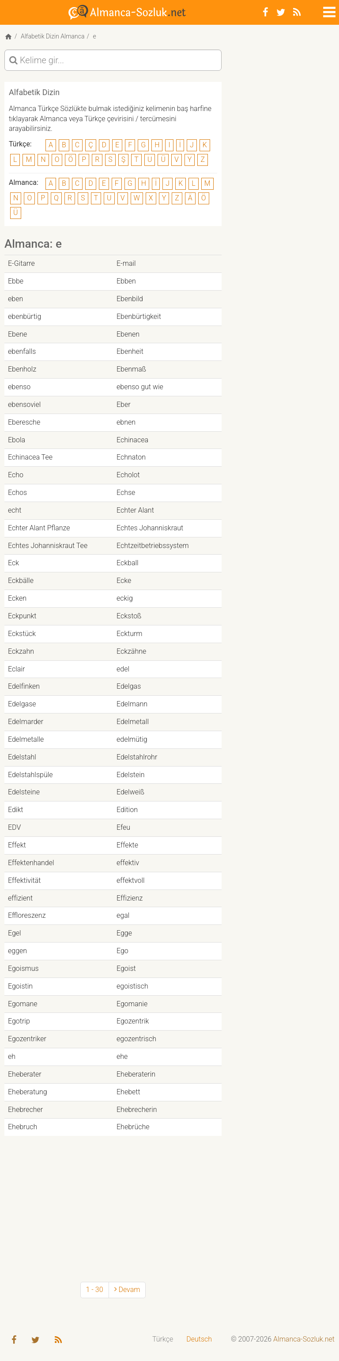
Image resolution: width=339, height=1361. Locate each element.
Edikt (15, 809)
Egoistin (20, 986)
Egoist (126, 968)
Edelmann (132, 704)
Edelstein (131, 775)
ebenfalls (22, 351)
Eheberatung (27, 1092)
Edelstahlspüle (30, 775)
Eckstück (22, 633)
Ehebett (128, 1092)
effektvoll (131, 880)
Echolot (128, 475)
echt (14, 510)
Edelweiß (130, 792)
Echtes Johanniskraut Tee (47, 545)
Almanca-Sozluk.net (304, 1339)
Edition (127, 809)
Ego (122, 951)
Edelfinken (24, 686)
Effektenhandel (31, 863)
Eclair (16, 669)
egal (123, 915)
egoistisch (132, 986)
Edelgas (129, 686)
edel (123, 669)
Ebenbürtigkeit (139, 316)
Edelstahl (22, 757)
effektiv (128, 863)
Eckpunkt (22, 616)
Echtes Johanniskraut (150, 528)
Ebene (17, 334)
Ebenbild (130, 299)
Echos (17, 492)
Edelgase (22, 704)
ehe (122, 1056)
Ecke (124, 580)
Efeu (123, 827)
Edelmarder (25, 721)
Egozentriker (27, 1039)
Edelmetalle (26, 739)
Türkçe (162, 1339)
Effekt (17, 845)
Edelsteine (24, 792)
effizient (20, 898)
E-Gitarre (21, 263)
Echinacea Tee (30, 457)
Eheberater (24, 1074)
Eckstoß (129, 616)
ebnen (126, 422)
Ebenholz (22, 369)
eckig (125, 598)
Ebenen (128, 334)
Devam (127, 1289)
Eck (13, 563)
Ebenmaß (131, 369)
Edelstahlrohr (137, 757)
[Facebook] (265, 12)
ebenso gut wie (140, 387)
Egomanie (132, 1004)
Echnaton (131, 457)
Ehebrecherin (137, 1109)
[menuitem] (163, 1339)
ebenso (19, 387)
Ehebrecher (25, 1109)
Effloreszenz (26, 915)
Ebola (16, 440)
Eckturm (130, 633)
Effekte (127, 845)
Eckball (128, 563)
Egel (14, 933)
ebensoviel (24, 404)
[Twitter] (280, 12)
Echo (15, 475)
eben (15, 299)
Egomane (23, 1004)
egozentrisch (136, 1039)
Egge (124, 933)
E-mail (126, 263)
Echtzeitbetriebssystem (153, 545)
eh (11, 1056)
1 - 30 (94, 1289)
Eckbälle (21, 580)
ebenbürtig (24, 316)
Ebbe (15, 281)
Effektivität (24, 880)
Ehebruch (22, 1127)
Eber (124, 404)
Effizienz (130, 898)
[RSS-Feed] (297, 12)
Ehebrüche (133, 1127)
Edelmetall (133, 721)
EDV (14, 827)
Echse (126, 492)
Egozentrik (133, 1021)
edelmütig (132, 739)
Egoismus (23, 968)
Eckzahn (21, 651)
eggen (17, 951)
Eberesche (24, 422)
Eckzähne (131, 651)
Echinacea (132, 440)
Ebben (126, 281)
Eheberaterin (136, 1074)
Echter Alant (135, 510)
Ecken (17, 598)
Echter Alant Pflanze (39, 528)
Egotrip (19, 1021)
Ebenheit (130, 351)
